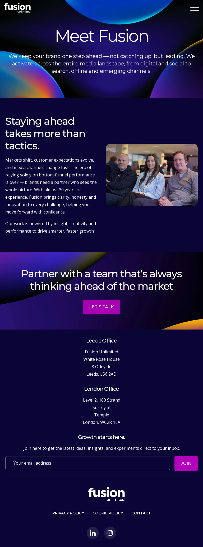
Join (186, 463)
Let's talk (101, 316)
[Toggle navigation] (194, 7)
